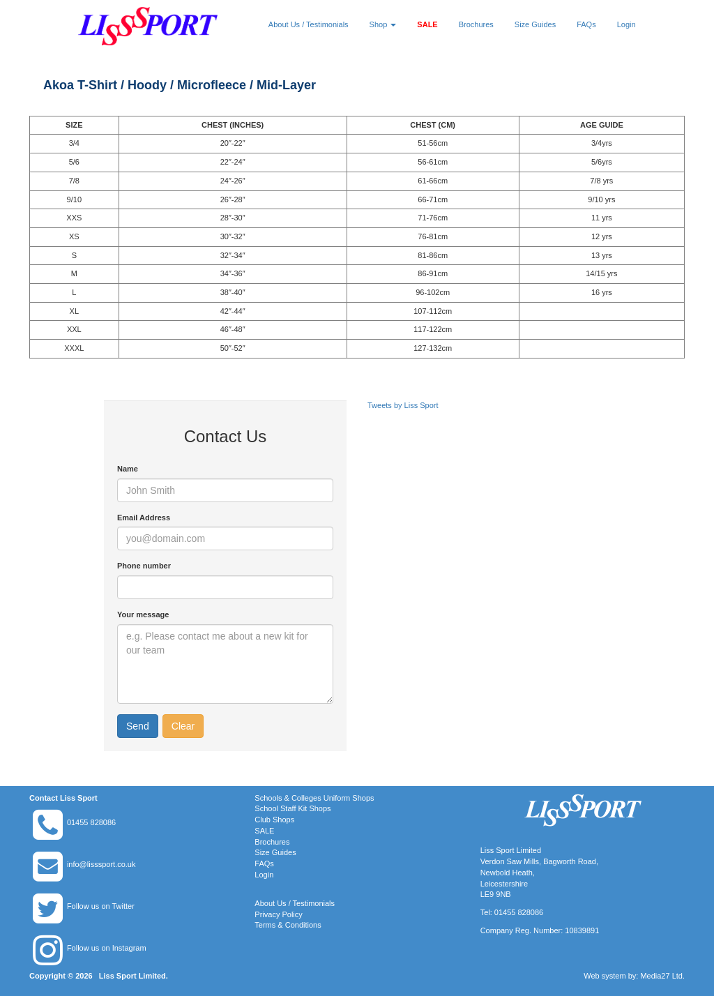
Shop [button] (383, 24)
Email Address (143, 517)
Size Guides (535, 24)
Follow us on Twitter (101, 906)
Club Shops (274, 819)
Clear (183, 726)
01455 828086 (91, 822)
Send (137, 726)
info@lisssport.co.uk (101, 864)
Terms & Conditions (288, 925)
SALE (427, 24)
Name (127, 469)
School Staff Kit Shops (293, 808)
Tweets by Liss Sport (403, 405)
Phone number (144, 565)
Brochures (476, 24)
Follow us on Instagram (106, 948)
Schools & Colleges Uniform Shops (314, 798)
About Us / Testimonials (308, 24)
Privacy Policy (278, 914)
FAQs (586, 24)
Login (626, 24)
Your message (143, 614)
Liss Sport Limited (132, 976)
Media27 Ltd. (662, 976)
